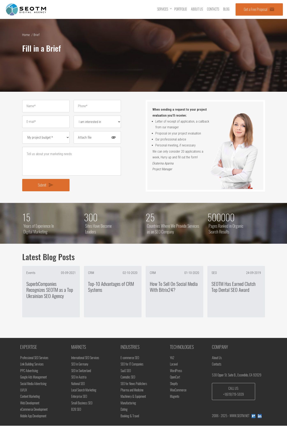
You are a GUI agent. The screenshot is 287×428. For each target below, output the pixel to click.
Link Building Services (32, 366)
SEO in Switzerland (81, 372)
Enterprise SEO (79, 398)
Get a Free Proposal (259, 9)
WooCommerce (178, 392)
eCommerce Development (34, 411)
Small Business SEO (81, 405)
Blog (226, 9)
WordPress (176, 372)
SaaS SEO (126, 372)
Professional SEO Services (34, 359)
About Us (217, 359)
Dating (124, 411)
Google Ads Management (33, 379)
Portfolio (180, 9)
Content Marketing (30, 398)
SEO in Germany (79, 366)
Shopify (174, 385)
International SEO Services (85, 359)
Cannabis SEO (128, 379)
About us (197, 9)
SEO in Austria (78, 379)
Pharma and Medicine (132, 392)
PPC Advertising (29, 372)
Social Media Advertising (33, 385)
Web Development (29, 405)
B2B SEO (76, 411)
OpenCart (175, 379)
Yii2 (172, 359)
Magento (174, 398)
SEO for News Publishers (134, 385)
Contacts (213, 9)
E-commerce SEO (130, 359)
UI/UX (23, 392)
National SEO (78, 385)
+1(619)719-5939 (233, 396)
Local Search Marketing (83, 392)
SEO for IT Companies (132, 366)
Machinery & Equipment (133, 398)
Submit (46, 186)
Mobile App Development (33, 418)
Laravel (174, 366)
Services (162, 9)
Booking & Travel (130, 418)
